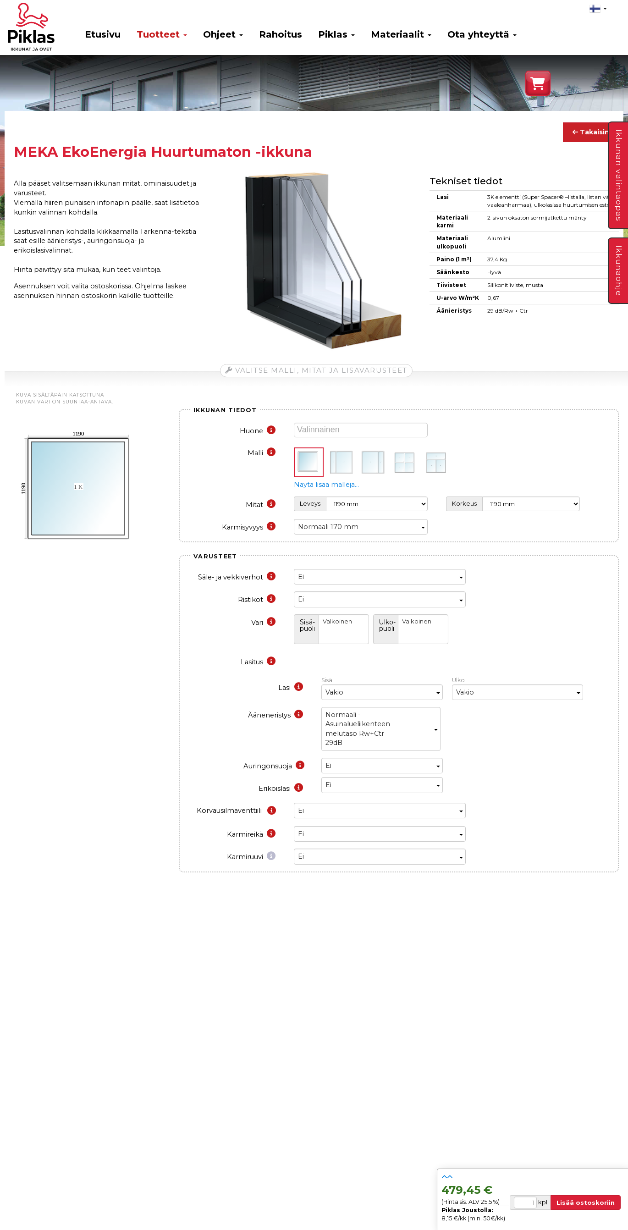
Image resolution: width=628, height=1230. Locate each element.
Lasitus (258, 662)
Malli (261, 453)
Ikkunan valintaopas (619, 175)
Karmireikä (251, 834)
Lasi (290, 688)
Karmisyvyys (248, 527)
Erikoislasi (281, 788)
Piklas (336, 34)
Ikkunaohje (619, 270)
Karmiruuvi (251, 857)
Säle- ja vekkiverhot (236, 577)
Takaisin (591, 132)
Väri (263, 622)
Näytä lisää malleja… (326, 484)
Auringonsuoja (273, 766)
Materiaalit (401, 34)
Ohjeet (223, 34)
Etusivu (103, 34)
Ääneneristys (275, 715)
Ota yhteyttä (482, 34)
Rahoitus (280, 34)
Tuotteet (162, 34)
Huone (257, 431)
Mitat (260, 505)
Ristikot (256, 600)
